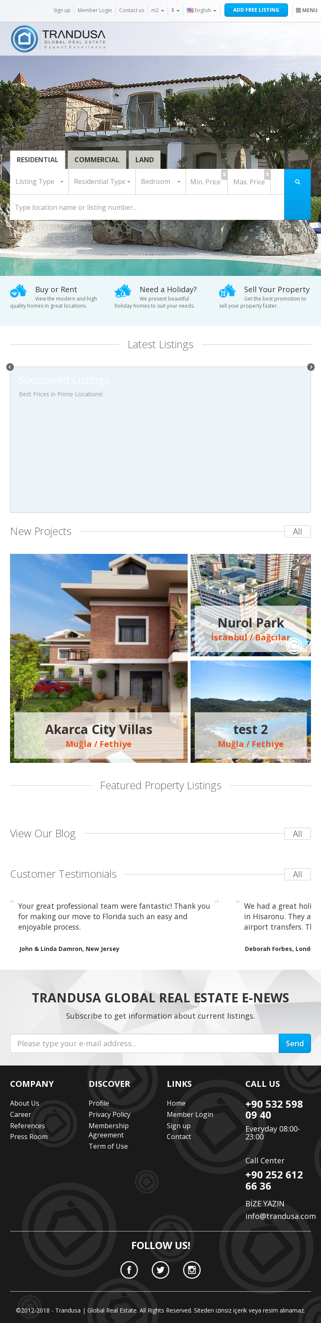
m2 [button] (157, 10)
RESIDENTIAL (38, 159)
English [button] (202, 10)
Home (176, 1103)
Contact (179, 1136)
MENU (307, 10)
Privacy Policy (109, 1114)
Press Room (29, 1136)
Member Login (95, 10)
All (297, 531)
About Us (24, 1103)
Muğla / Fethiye (99, 735)
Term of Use (108, 1146)
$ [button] (175, 10)
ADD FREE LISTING (256, 9)
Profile (99, 1103)
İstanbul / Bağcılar (250, 628)
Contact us (131, 10)
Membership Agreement (109, 1130)
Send (295, 1043)
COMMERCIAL (97, 159)
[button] (39, 181)
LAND (144, 159)
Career (20, 1114)
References (27, 1125)
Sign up (62, 10)
